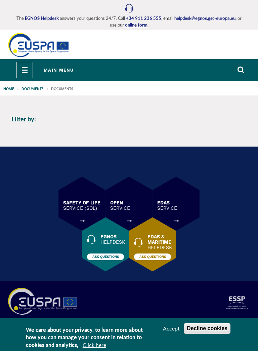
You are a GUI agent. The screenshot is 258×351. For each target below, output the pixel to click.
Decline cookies (207, 329)
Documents (33, 89)
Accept (171, 329)
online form (136, 25)
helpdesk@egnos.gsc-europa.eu (204, 18)
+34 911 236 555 (143, 18)
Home (8, 89)
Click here (94, 346)
